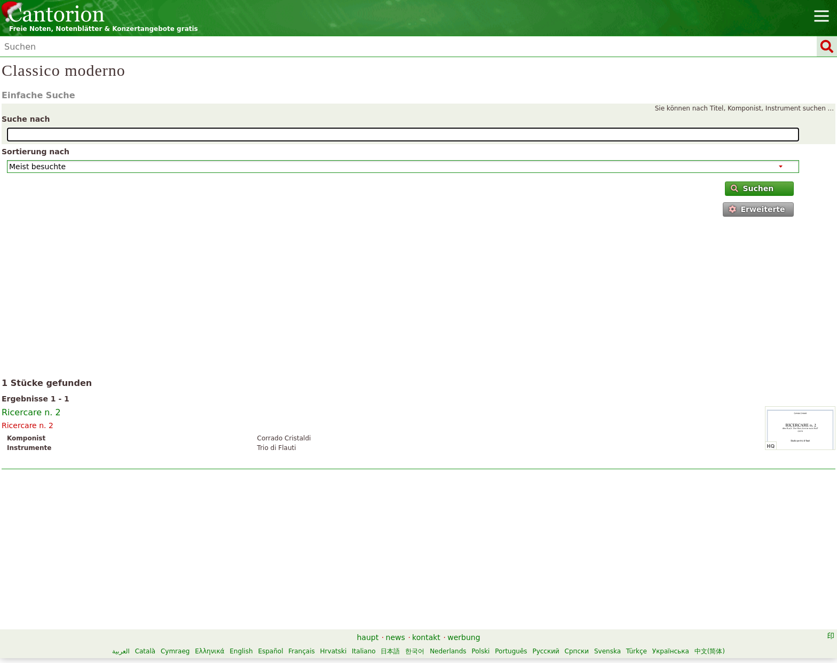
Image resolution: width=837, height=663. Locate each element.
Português (511, 651)
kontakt (426, 637)
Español (270, 651)
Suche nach (26, 119)
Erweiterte (757, 209)
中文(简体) (709, 651)
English (241, 651)
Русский (545, 651)
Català (145, 651)
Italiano (364, 651)
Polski (480, 651)
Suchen (752, 188)
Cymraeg (175, 651)
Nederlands (448, 651)
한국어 (414, 651)
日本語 (390, 651)
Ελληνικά (209, 651)
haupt (367, 637)
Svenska (607, 651)
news (395, 637)
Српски (577, 651)
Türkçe (636, 651)
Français (301, 651)
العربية (121, 651)
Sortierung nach (35, 151)
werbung (463, 637)
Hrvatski (333, 651)
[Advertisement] (418, 299)
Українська (670, 651)
